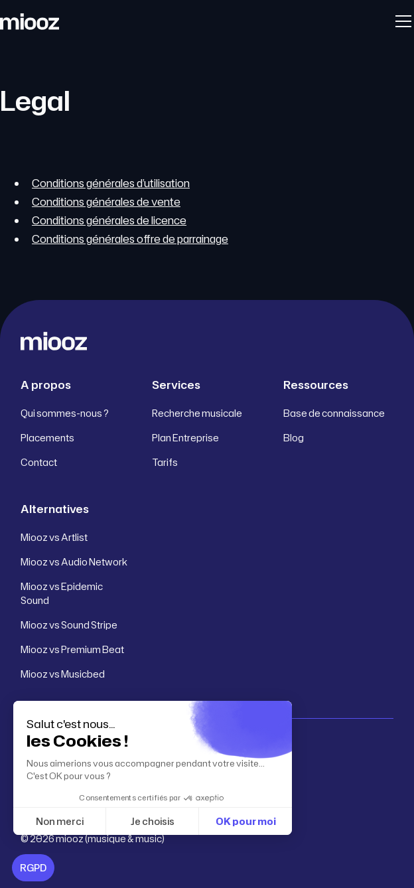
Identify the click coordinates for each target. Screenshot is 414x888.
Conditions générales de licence (109, 220)
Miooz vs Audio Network (74, 561)
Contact (39, 462)
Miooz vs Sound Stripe (69, 625)
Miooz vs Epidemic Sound (62, 593)
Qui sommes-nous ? (65, 413)
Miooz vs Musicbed (63, 674)
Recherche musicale (197, 413)
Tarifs (165, 462)
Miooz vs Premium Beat (72, 649)
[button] (400, 21)
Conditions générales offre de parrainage (130, 239)
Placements (47, 437)
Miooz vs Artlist (54, 537)
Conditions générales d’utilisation (111, 183)
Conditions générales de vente (106, 201)
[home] (29, 21)
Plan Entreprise (185, 437)
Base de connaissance (334, 413)
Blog (293, 437)
